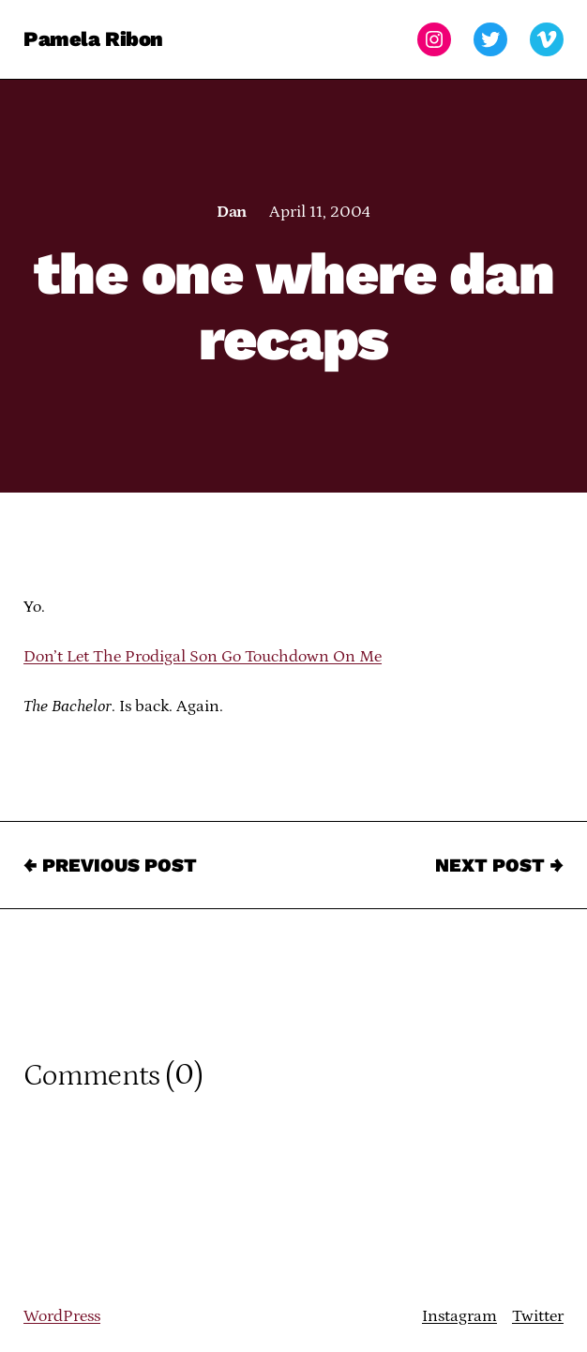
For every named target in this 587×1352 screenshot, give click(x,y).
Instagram (459, 1316)
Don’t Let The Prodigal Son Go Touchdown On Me (202, 656)
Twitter (538, 1316)
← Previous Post (110, 865)
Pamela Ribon (93, 39)
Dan (231, 212)
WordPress (61, 1316)
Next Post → (499, 865)
